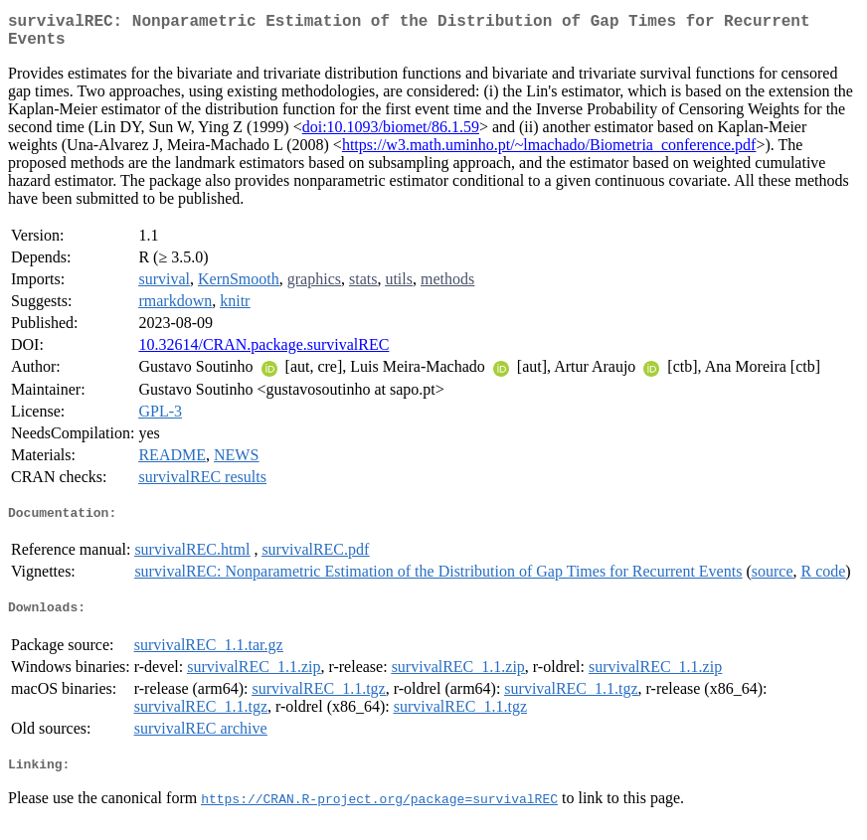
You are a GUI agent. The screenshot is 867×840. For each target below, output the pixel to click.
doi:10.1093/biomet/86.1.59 (390, 134)
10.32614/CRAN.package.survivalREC (263, 352)
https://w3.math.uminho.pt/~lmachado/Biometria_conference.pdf (549, 152)
